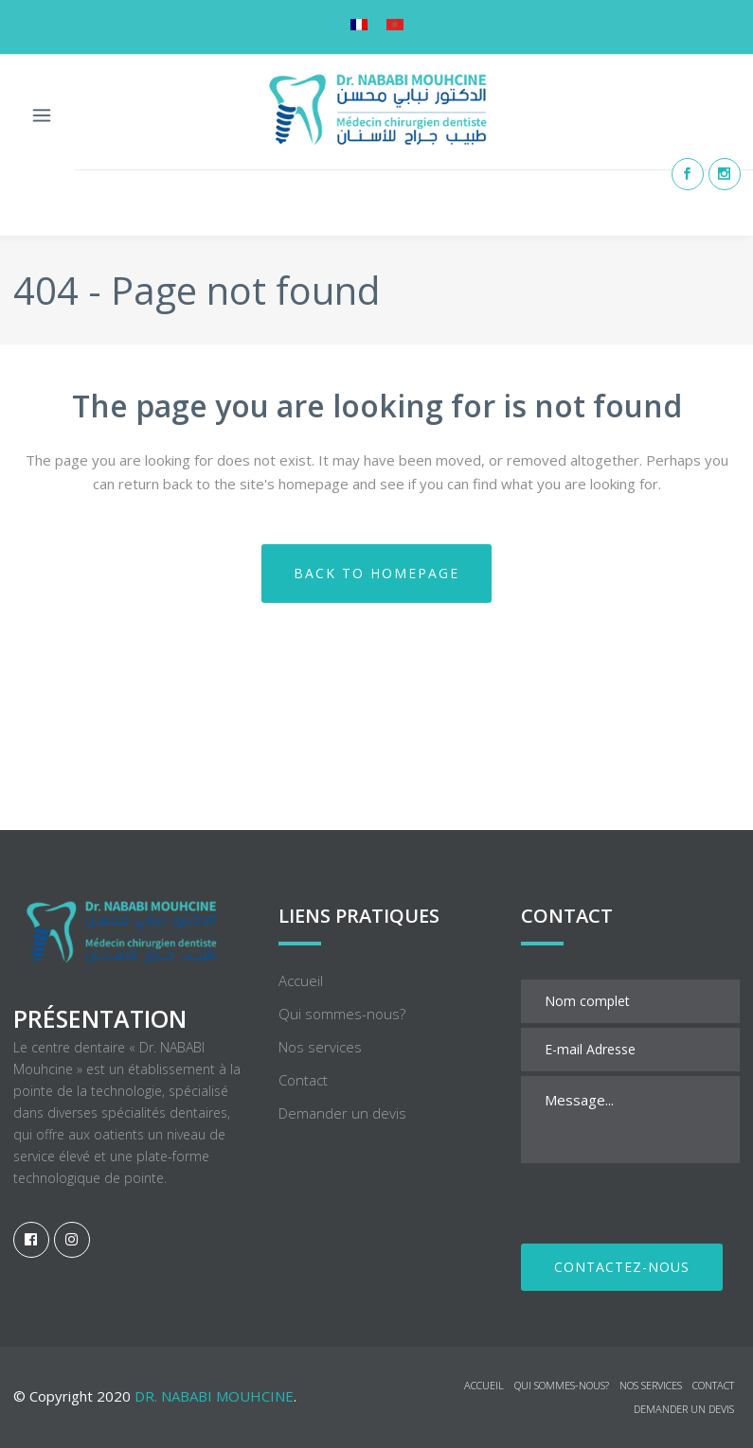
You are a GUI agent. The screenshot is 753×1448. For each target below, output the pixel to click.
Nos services (320, 932)
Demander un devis (342, 998)
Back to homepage (376, 573)
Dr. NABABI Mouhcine (214, 1281)
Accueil (300, 865)
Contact (303, 965)
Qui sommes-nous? (341, 899)
